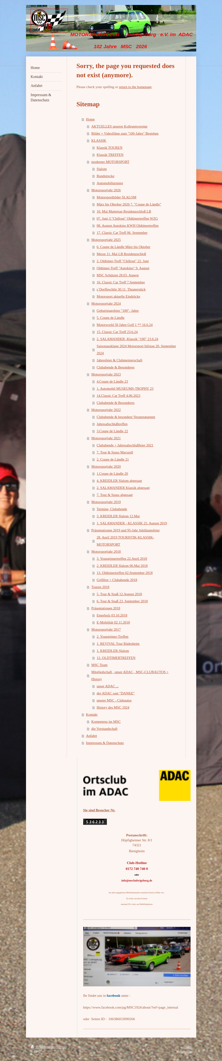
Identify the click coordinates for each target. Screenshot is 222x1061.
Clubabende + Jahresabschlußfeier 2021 (125, 445)
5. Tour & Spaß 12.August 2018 (119, 594)
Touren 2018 (100, 587)
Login (187, 1047)
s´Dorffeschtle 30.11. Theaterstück (121, 289)
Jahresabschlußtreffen (112, 424)
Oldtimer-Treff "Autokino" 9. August (123, 268)
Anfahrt (91, 736)
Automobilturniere (110, 183)
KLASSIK (98, 140)
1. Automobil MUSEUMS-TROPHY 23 (125, 388)
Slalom (102, 169)
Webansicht (184, 1051)
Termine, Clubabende (112, 509)
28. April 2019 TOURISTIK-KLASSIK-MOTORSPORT (125, 540)
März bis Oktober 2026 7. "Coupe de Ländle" (129, 204)
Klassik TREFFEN (110, 155)
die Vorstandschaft (104, 729)
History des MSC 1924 (113, 707)
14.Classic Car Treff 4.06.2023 (118, 396)
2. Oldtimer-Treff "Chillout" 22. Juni (123, 261)
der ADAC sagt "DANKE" (116, 693)
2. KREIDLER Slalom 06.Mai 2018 (122, 566)
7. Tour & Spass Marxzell (115, 452)
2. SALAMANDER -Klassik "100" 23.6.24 (127, 339)
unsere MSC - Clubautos (114, 700)
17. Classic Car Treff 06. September (122, 233)
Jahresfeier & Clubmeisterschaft (119, 360)
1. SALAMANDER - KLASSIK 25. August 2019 (132, 523)
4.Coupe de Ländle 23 (112, 381)
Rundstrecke (105, 176)
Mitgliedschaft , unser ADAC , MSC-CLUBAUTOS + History (130, 675)
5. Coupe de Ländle (110, 318)
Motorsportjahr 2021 (106, 438)
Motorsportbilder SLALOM (116, 197)
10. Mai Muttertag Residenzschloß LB (124, 211)
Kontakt (91, 714)
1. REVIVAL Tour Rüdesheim (118, 644)
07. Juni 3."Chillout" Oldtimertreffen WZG (127, 218)
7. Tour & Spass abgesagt (115, 495)
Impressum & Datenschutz (105, 743)
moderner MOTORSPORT (110, 162)
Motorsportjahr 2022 (106, 410)
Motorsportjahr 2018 (106, 551)
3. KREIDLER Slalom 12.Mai (118, 516)
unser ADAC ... (108, 686)
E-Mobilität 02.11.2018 (113, 622)
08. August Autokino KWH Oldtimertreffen (128, 225)
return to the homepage (135, 87)
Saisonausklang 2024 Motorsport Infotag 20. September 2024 (136, 349)
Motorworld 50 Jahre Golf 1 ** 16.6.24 (125, 325)
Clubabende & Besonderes (116, 367)
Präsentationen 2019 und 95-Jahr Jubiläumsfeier (125, 530)
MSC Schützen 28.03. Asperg (118, 275)
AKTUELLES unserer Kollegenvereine (119, 126)
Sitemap (61, 1047)
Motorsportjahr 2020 (106, 466)
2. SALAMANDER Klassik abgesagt (123, 488)
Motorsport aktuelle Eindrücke (118, 296)
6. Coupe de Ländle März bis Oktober (123, 247)
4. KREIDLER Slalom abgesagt (119, 481)
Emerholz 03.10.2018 (112, 615)
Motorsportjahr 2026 (106, 190)
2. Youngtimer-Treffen (112, 636)
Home (90, 119)
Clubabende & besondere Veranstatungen (126, 417)
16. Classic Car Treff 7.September (121, 282)
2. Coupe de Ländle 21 (113, 459)
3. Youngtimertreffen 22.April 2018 (122, 558)
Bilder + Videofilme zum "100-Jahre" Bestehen (124, 133)
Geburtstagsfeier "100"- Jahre (118, 310)
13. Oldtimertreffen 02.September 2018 (125, 573)
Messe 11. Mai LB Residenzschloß (121, 254)
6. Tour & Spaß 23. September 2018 (122, 601)
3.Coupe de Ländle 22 (112, 431)
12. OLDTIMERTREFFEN (116, 658)
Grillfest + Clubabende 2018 (117, 580)
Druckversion (43, 1047)
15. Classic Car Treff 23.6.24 (117, 332)
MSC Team (99, 665)
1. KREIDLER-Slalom (113, 651)
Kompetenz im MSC (106, 721)
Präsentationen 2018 (105, 608)
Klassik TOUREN (109, 148)
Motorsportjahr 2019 (106, 502)
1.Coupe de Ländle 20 (112, 473)
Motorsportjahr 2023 (106, 374)
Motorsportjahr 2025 (106, 240)
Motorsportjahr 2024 (106, 303)
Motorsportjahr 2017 (106, 629)
